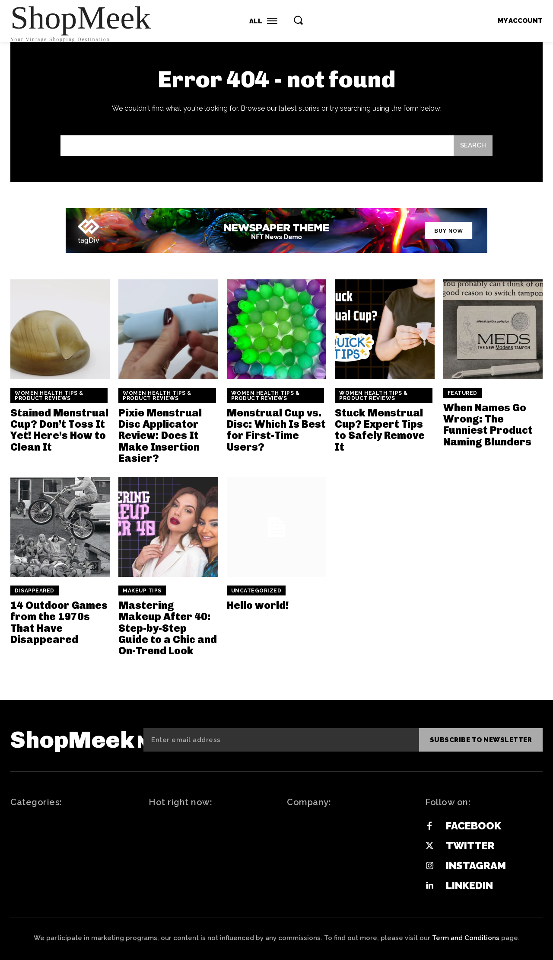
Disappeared (34, 591)
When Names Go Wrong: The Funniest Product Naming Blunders (488, 424)
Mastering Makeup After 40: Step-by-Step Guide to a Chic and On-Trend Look (167, 628)
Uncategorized (256, 591)
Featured (462, 393)
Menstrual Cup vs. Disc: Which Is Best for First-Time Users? (276, 429)
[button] (298, 20)
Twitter (470, 845)
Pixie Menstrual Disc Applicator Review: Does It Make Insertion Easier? (160, 435)
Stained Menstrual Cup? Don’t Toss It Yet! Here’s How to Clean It (59, 429)
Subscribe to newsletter (481, 740)
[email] (281, 740)
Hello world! (258, 605)
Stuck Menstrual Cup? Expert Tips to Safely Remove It (380, 429)
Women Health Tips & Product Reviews (49, 395)
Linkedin (469, 885)
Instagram (476, 865)
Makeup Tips (142, 591)
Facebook (473, 825)
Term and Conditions (465, 938)
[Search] (473, 146)
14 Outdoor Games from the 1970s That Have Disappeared (59, 622)
